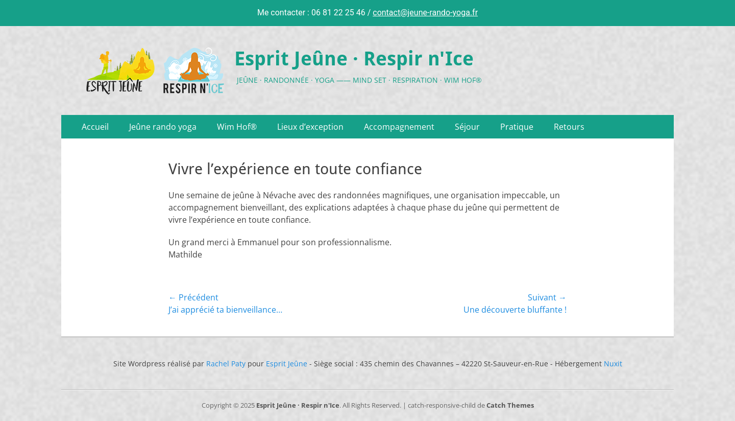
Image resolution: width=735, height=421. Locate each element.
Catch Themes (510, 405)
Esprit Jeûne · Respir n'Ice (354, 59)
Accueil (95, 126)
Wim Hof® (237, 126)
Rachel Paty (226, 363)
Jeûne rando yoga (163, 126)
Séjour (467, 126)
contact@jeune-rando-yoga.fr (425, 12)
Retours (569, 126)
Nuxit (613, 363)
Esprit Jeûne (286, 363)
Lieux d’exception (310, 126)
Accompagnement (399, 126)
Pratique (516, 126)
